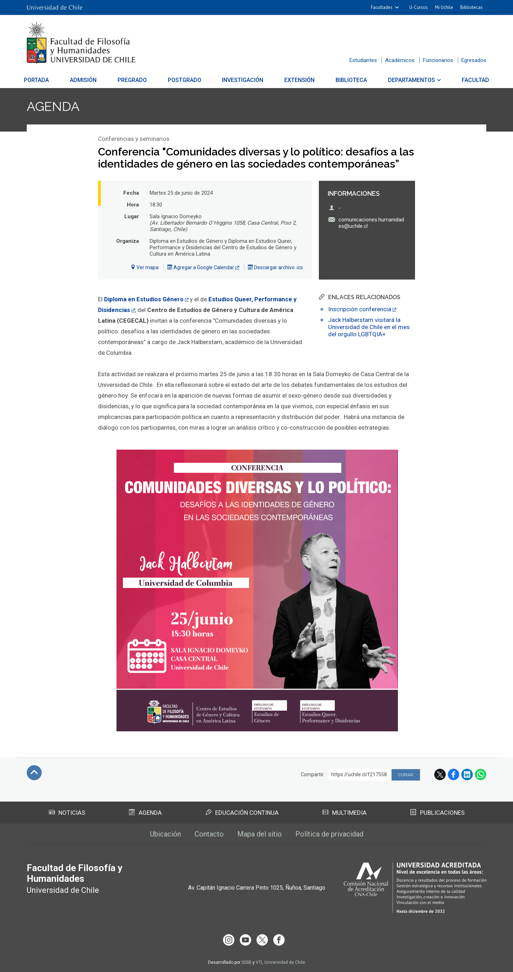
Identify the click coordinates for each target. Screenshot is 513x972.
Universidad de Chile (284, 962)
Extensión (297, 80)
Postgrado (186, 80)
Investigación (243, 80)
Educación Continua (242, 812)
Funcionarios (438, 60)
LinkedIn (467, 774)
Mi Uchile (444, 7)
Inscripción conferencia (359, 309)
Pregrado (136, 80)
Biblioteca (347, 80)
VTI (259, 962)
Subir (34, 772)
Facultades (382, 7)
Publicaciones (437, 812)
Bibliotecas (471, 7)
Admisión (89, 80)
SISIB (247, 962)
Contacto (209, 834)
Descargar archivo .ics (275, 267)
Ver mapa (144, 267)
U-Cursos (418, 7)
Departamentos (405, 80)
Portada (44, 80)
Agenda (53, 106)
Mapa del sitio (259, 834)
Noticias (67, 812)
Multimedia (344, 812)
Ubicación (165, 834)
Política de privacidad (329, 834)
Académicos (400, 60)
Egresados (473, 60)
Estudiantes (363, 60)
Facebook (453, 774)
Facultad (467, 80)
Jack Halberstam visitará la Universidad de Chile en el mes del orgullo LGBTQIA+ (369, 327)
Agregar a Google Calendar (200, 267)
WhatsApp (480, 774)
